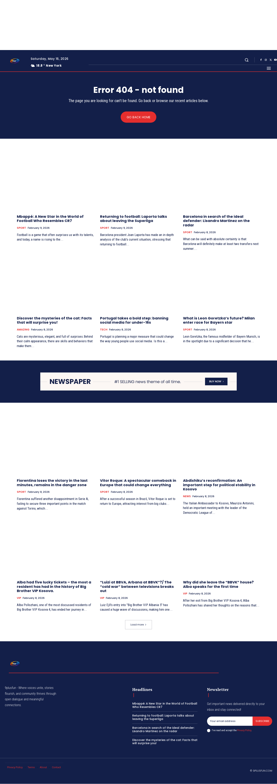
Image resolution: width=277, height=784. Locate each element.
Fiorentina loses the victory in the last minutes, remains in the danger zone (52, 483)
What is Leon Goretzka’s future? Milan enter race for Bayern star (219, 320)
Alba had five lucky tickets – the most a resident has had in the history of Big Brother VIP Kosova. (54, 586)
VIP (19, 598)
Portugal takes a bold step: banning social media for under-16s (134, 320)
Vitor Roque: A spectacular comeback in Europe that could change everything (138, 483)
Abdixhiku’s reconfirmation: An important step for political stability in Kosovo (219, 485)
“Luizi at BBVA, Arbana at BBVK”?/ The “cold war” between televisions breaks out (137, 586)
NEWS (187, 496)
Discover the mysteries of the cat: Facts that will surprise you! (54, 320)
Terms (31, 767)
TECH (103, 329)
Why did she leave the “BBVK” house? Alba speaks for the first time (218, 584)
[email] (229, 721)
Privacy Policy (244, 730)
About (43, 767)
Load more (138, 624)
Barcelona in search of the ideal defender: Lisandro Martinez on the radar (216, 221)
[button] (246, 60)
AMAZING (23, 329)
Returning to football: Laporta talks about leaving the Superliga (133, 218)
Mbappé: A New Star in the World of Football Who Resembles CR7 (50, 218)
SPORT (21, 228)
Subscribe (262, 721)
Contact (56, 767)
